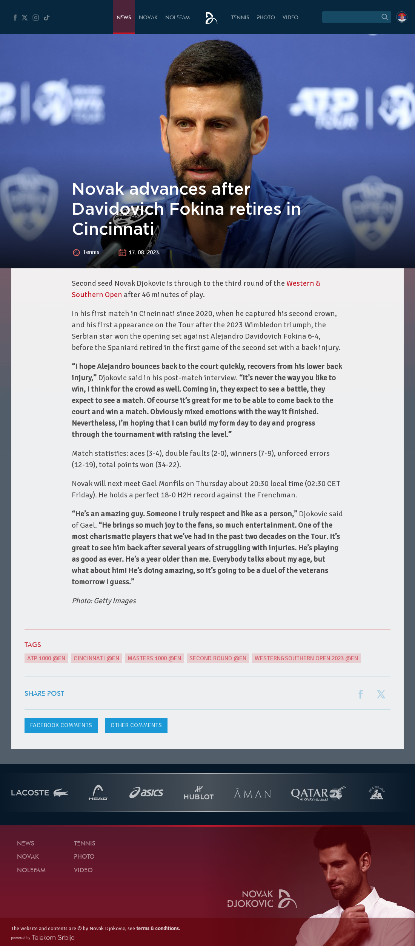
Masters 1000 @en (154, 658)
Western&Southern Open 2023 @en (306, 658)
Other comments (136, 725)
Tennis (240, 18)
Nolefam (177, 18)
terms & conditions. (158, 928)
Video (290, 18)
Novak (148, 18)
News (124, 18)
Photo (266, 18)
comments (61, 725)
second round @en (217, 658)
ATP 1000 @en (46, 658)
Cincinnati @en (96, 658)
